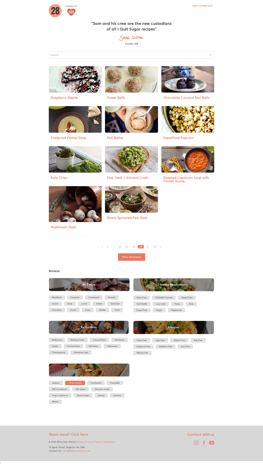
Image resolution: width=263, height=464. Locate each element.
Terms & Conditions (104, 441)
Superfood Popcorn (178, 138)
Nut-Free (198, 340)
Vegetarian (176, 310)
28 (154, 246)
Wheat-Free (142, 352)
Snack (73, 310)
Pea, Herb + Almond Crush (127, 177)
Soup (87, 310)
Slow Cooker (83, 395)
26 (140, 246)
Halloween (112, 346)
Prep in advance (60, 395)
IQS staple (80, 389)
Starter (102, 310)
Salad (99, 303)
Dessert (111, 297)
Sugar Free (142, 310)
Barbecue (57, 340)
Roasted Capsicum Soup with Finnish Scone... (186, 179)
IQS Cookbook (59, 389)
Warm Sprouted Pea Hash (127, 218)
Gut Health (142, 304)
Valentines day (81, 352)
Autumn (56, 383)
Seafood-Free (143, 346)
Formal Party (73, 346)
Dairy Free (141, 297)
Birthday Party (77, 340)
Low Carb (160, 304)
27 (147, 246)
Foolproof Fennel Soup (68, 138)
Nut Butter (115, 138)
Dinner (55, 303)
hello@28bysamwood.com (76, 450)
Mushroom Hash (63, 227)
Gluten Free (186, 297)
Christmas (119, 340)
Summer (117, 395)
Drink (69, 303)
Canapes (74, 297)
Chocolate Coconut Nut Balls (186, 97)
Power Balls (116, 97)
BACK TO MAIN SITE (203, 6)
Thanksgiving (58, 352)
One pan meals (102, 389)
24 (126, 246)
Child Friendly (75, 383)
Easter (55, 346)
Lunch (84, 303)
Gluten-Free (179, 340)
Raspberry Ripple (64, 97)
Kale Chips (59, 177)
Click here (79, 434)
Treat (117, 310)
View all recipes (131, 257)
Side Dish (115, 303)
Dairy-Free (142, 340)
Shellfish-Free (165, 346)
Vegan (159, 310)
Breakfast (56, 297)
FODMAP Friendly (163, 297)
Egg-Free (160, 340)
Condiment (93, 297)
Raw (191, 304)
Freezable (115, 383)
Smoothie (56, 310)
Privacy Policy (85, 441)
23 (120, 246)
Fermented (96, 383)
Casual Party (99, 340)
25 (134, 246)
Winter (55, 401)
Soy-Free (185, 346)
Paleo (177, 304)
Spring (101, 395)
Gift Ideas (93, 346)
